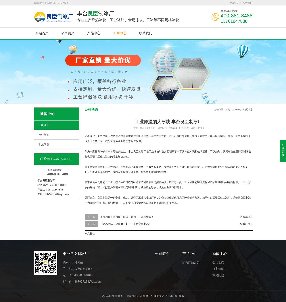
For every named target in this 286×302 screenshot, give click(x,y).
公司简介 (67, 33)
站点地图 (247, 2)
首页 (227, 109)
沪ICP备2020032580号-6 (167, 296)
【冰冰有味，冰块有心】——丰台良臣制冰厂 (125, 223)
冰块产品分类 (191, 262)
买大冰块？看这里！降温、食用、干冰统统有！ (127, 217)
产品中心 (234, 2)
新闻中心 (119, 33)
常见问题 (43, 144)
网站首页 (42, 33)
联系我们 (145, 33)
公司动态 (43, 125)
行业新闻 (43, 134)
